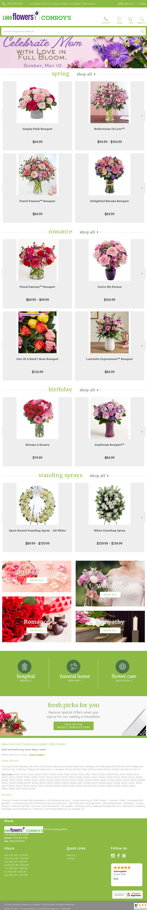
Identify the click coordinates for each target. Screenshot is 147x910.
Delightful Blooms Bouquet (109, 201)
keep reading (36, 754)
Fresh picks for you (73, 710)
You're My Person (109, 286)
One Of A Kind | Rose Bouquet (37, 359)
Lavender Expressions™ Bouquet (109, 359)
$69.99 (109, 214)
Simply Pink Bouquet (38, 129)
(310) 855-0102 (15, 3)
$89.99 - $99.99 (37, 300)
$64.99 (37, 142)
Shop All (84, 74)
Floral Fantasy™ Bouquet (37, 286)
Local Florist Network (48, 908)
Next (142, 115)
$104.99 (109, 300)
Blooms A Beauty (37, 444)
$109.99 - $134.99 (109, 543)
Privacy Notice (28, 908)
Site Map (66, 908)
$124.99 (37, 372)
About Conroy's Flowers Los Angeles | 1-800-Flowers (33, 743)
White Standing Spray (109, 530)
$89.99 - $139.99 (37, 543)
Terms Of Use (10, 908)
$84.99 (37, 214)
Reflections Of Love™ (109, 129)
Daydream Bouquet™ (109, 444)
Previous (4, 115)
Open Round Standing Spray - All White (37, 530)
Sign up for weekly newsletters (73, 726)
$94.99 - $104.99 (109, 142)
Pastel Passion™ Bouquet (37, 201)
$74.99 (37, 457)
